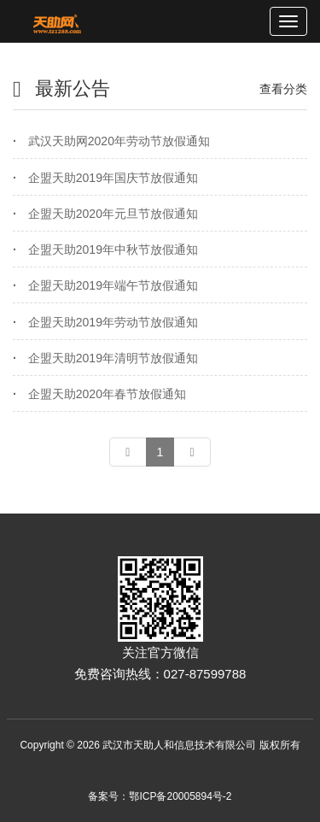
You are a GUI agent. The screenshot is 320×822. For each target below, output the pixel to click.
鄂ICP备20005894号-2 (180, 796)
